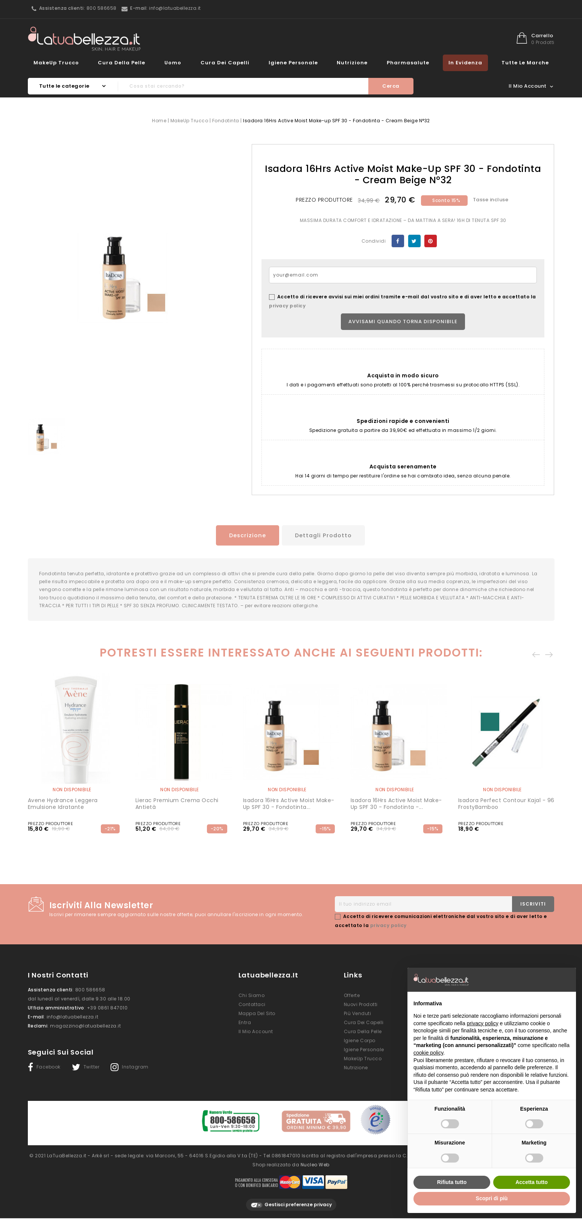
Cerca (391, 86)
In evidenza (465, 62)
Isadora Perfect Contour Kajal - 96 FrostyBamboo (506, 807)
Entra (245, 1026)
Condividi (397, 241)
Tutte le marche (525, 62)
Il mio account (256, 1035)
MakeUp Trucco (56, 62)
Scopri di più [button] (492, 1198)
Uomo (172, 62)
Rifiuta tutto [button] (452, 1182)
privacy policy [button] (482, 1023)
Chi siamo (252, 999)
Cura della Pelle (121, 62)
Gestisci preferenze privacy (291, 1205)
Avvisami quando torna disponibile (402, 321)
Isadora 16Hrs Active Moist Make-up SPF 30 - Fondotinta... (288, 807)
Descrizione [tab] (243, 535)
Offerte (352, 999)
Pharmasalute (408, 62)
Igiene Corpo (359, 1044)
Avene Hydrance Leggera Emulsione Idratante (63, 807)
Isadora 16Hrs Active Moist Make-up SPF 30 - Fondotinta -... (396, 807)
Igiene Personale (293, 62)
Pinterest (430, 241)
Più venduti (357, 1017)
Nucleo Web (315, 1164)
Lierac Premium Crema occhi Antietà (177, 807)
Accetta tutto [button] (531, 1182)
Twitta (414, 241)
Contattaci (252, 1008)
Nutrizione (352, 62)
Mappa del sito (257, 1017)
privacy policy (287, 305)
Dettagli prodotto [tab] (324, 535)
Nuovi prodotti (361, 1008)
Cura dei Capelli (225, 62)
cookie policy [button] (428, 1053)
